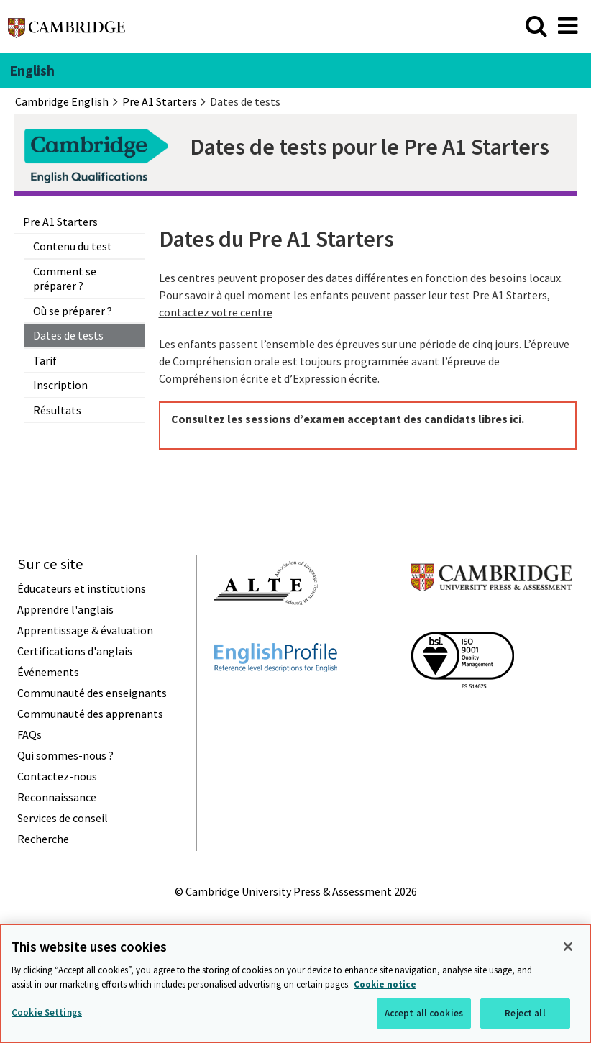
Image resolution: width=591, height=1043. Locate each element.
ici (515, 418)
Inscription (60, 385)
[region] (295, 983)
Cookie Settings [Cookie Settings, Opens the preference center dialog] (47, 1012)
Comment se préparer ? (64, 278)
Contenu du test (72, 246)
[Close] (568, 946)
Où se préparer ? (72, 311)
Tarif (45, 360)
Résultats (57, 410)
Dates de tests (68, 335)
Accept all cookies (424, 1013)
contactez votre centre (215, 312)
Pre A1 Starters (60, 221)
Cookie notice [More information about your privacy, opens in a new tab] (385, 984)
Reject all (525, 1013)
